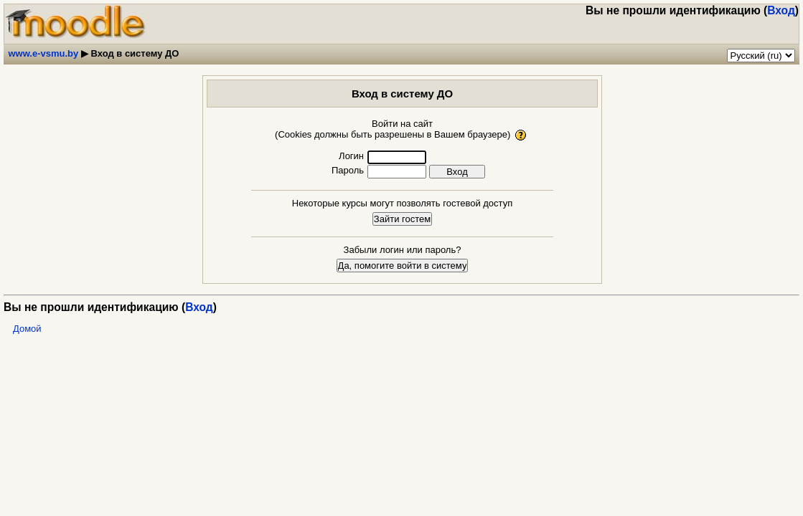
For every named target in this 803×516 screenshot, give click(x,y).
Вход (781, 10)
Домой (27, 328)
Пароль (348, 170)
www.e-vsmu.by (44, 53)
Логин (351, 155)
